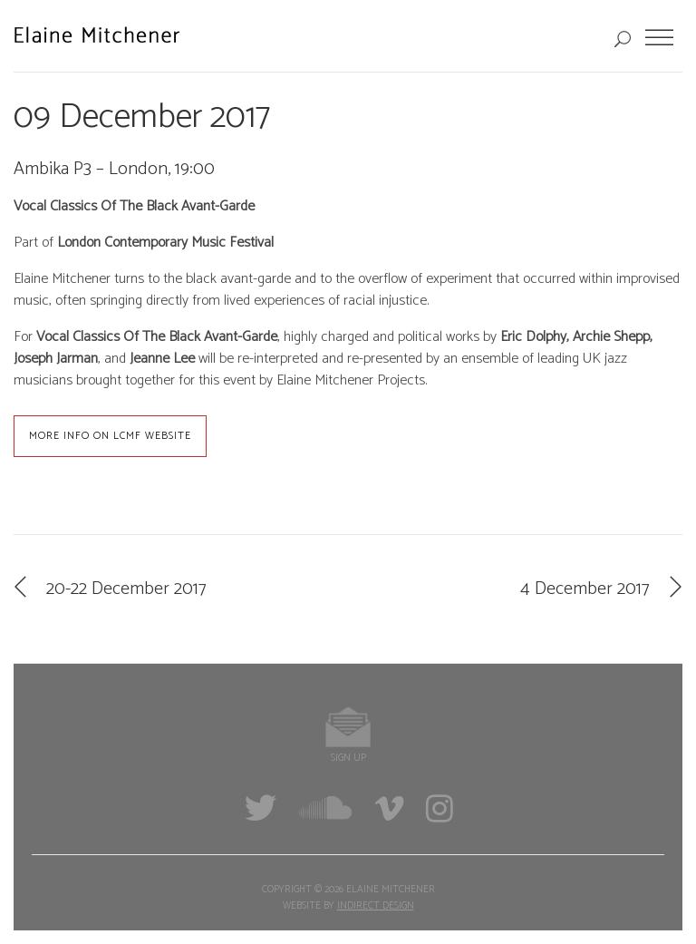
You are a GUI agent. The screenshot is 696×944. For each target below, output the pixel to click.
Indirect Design (375, 906)
